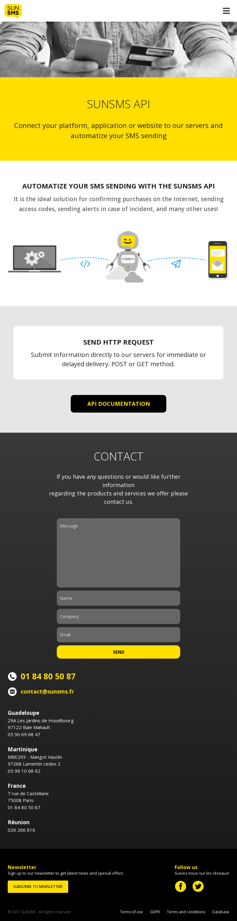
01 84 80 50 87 (24, 807)
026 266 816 (21, 830)
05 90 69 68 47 (24, 734)
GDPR (155, 912)
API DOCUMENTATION (118, 403)
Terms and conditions (186, 912)
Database (220, 912)
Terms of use (131, 912)
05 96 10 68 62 (24, 771)
